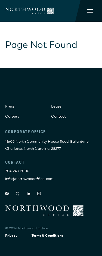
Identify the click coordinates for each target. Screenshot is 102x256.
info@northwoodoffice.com (29, 179)
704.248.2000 (17, 171)
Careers (12, 116)
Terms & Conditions (47, 235)
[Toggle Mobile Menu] (90, 11)
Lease (56, 106)
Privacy (11, 235)
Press (9, 106)
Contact (58, 116)
